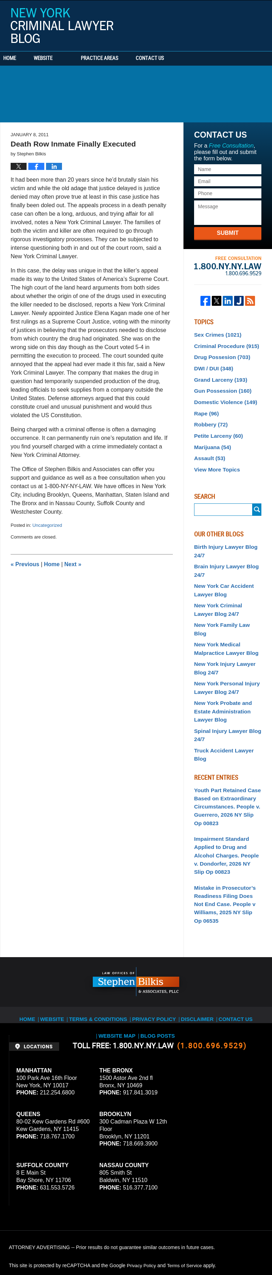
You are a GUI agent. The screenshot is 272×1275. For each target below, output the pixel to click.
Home (20, 58)
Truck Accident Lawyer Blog (227, 714)
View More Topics (215, 459)
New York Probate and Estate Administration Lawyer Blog (220, 679)
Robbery (209, 417)
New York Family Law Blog (225, 607)
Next (72, 564)
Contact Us (182, 58)
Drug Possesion (219, 355)
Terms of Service (187, 1209)
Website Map (250, 958)
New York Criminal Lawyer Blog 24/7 (225, 593)
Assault (208, 449)
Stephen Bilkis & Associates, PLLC (88, 1250)
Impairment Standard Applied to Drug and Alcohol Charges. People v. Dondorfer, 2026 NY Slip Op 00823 (227, 805)
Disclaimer (175, 958)
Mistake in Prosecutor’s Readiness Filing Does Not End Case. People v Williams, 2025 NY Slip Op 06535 (225, 849)
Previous (25, 564)
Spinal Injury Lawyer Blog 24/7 (224, 700)
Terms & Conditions (84, 958)
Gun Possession (220, 386)
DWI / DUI (212, 365)
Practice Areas (121, 58)
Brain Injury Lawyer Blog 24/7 (223, 557)
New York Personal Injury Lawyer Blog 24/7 (224, 657)
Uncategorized (47, 525)
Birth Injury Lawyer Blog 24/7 (222, 539)
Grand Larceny (218, 376)
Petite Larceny (216, 428)
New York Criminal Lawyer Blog (62, 25)
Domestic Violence (222, 396)
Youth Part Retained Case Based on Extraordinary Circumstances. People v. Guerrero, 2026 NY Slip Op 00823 (225, 760)
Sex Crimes (215, 334)
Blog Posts (136, 966)
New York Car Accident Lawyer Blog (221, 575)
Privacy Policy (134, 958)
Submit (227, 233)
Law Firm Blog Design (229, 1250)
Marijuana (210, 438)
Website (64, 58)
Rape (205, 407)
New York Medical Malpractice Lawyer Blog (223, 621)
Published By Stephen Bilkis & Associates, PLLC (218, 24)
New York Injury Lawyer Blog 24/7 (222, 639)
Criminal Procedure (223, 344)
